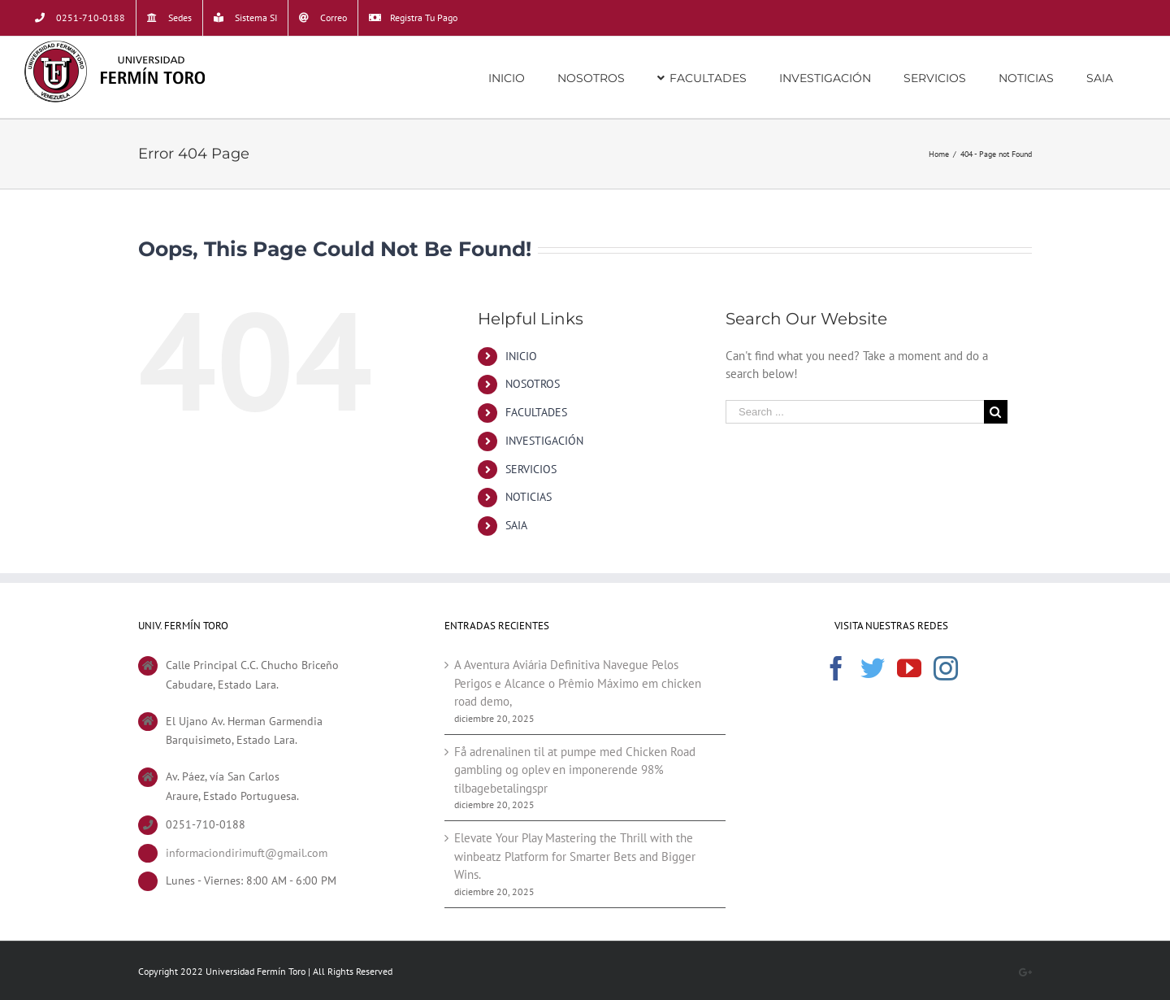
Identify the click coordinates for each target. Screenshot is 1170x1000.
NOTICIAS (528, 496)
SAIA (516, 525)
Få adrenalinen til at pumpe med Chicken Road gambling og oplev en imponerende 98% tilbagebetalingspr (575, 770)
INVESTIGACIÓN (544, 440)
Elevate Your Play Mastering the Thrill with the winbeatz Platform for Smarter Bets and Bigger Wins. (575, 856)
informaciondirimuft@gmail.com (246, 853)
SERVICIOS (531, 469)
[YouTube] (909, 668)
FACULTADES (536, 412)
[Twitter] (872, 668)
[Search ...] (855, 412)
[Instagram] (946, 668)
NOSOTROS (532, 383)
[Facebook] (836, 668)
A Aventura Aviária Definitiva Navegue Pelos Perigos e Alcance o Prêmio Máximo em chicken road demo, (577, 683)
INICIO (521, 356)
